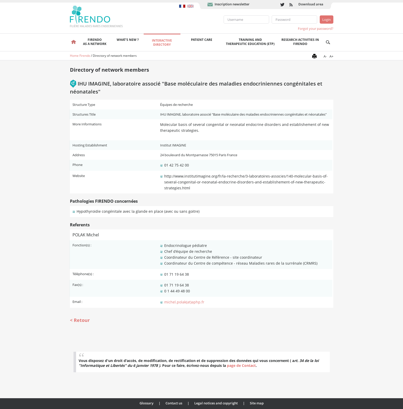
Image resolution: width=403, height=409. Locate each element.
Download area (310, 4)
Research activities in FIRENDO (300, 42)
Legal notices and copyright (216, 403)
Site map (257, 403)
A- (325, 56)
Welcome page (74, 42)
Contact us (174, 403)
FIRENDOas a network (94, 42)
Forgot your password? (315, 28)
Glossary (146, 403)
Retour (82, 320)
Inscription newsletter (232, 4)
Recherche (328, 42)
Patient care (201, 40)
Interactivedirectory (162, 42)
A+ (331, 56)
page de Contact (241, 365)
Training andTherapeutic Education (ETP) (250, 42)
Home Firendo (80, 55)
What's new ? (128, 40)
